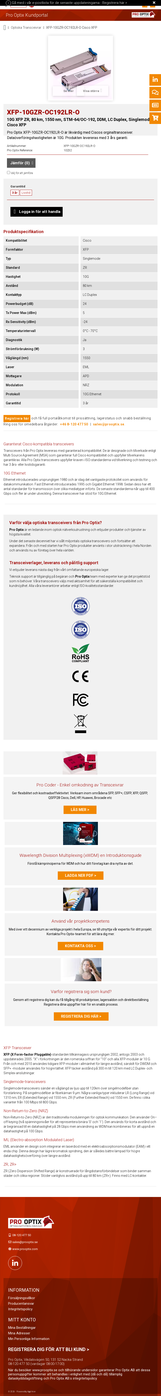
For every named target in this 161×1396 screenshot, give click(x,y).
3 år (15, 192)
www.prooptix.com (25, 1249)
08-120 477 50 (21, 1235)
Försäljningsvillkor (21, 1298)
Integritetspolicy (20, 1309)
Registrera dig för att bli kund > (48, 1349)
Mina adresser (19, 1333)
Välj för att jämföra (22, 173)
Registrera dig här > (81, 1016)
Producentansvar (21, 1303)
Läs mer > (80, 809)
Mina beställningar (22, 1328)
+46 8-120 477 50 (74, 424)
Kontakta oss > (80, 946)
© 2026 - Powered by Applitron (21, 1391)
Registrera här (17, 418)
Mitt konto (22, 1320)
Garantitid (17, 186)
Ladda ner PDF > (80, 875)
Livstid (26, 192)
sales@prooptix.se (108, 424)
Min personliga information (28, 1339)
